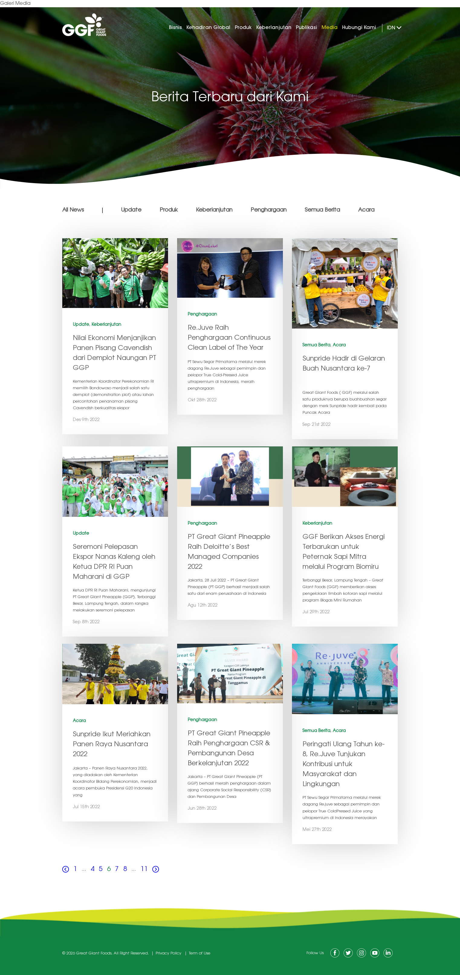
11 (144, 869)
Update (131, 210)
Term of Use (199, 953)
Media (330, 27)
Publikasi (306, 27)
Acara (366, 210)
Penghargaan (269, 210)
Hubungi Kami (359, 27)
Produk (243, 27)
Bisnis (175, 27)
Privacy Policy (168, 953)
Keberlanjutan (273, 27)
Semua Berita (322, 210)
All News (73, 210)
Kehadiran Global (208, 27)
